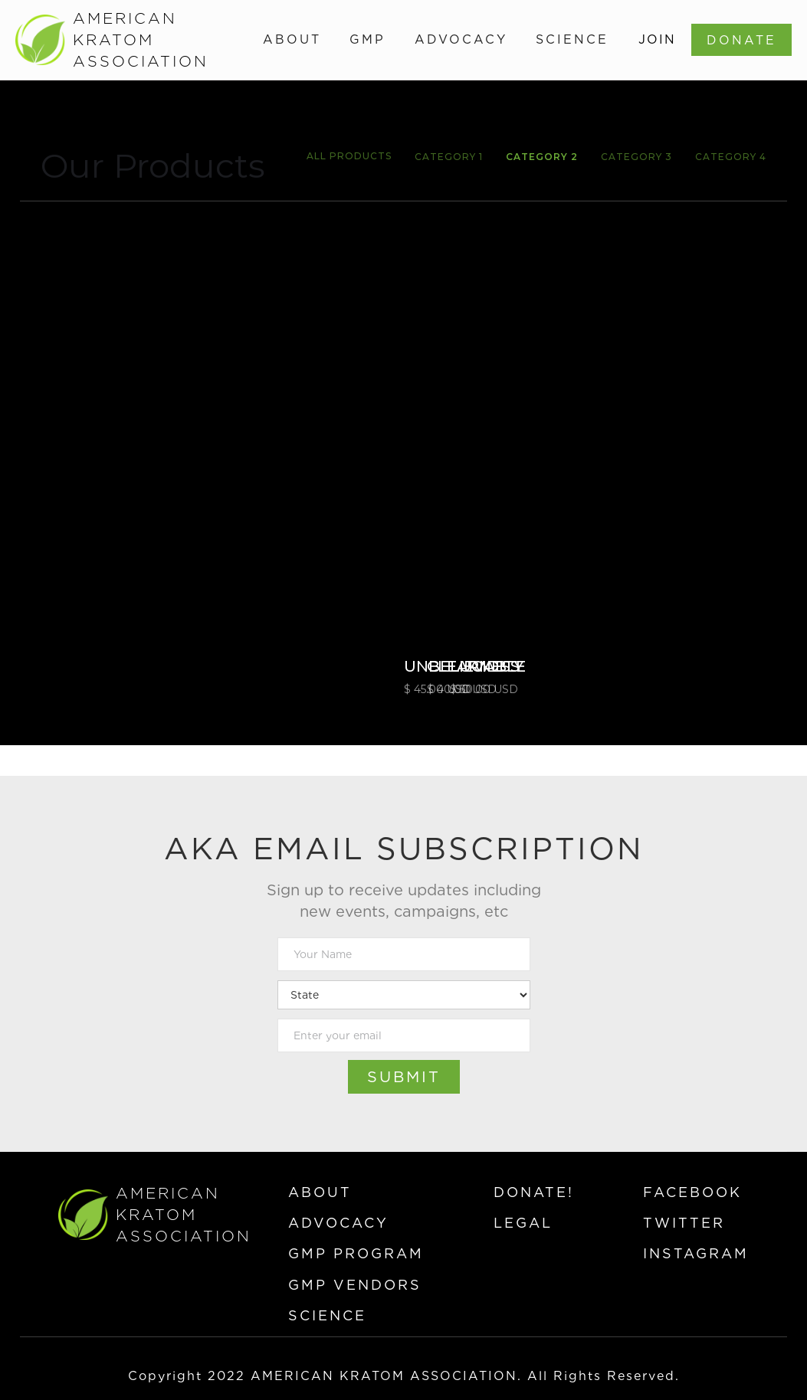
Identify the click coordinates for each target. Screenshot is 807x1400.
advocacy (338, 1223)
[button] (292, 40)
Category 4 (730, 156)
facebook (692, 1192)
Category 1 (449, 156)
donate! (534, 1192)
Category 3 (636, 156)
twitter (684, 1223)
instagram (696, 1253)
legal (523, 1223)
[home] (93, 40)
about (320, 1192)
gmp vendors (355, 1285)
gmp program (356, 1253)
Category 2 (542, 156)
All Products (349, 156)
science (327, 1315)
